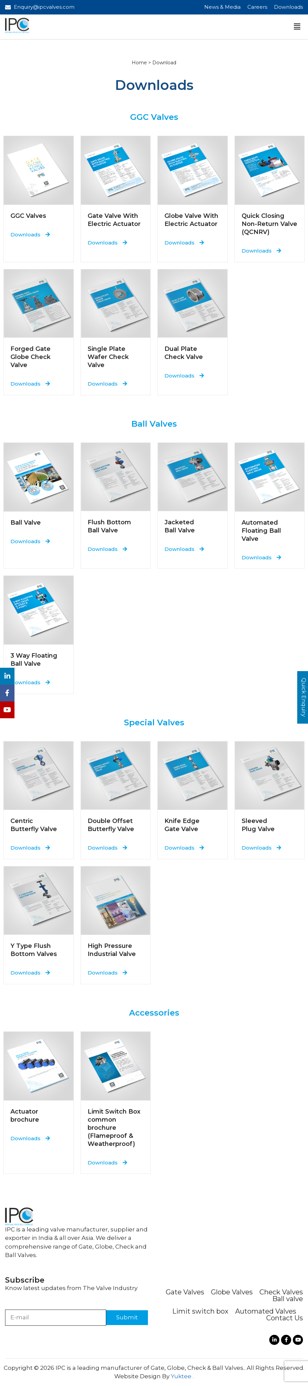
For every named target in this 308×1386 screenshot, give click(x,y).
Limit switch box (200, 1311)
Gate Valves (185, 1292)
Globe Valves (232, 1292)
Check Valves (281, 1292)
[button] (297, 26)
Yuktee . (182, 1376)
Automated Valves (265, 1311)
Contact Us (284, 1318)
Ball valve (287, 1299)
